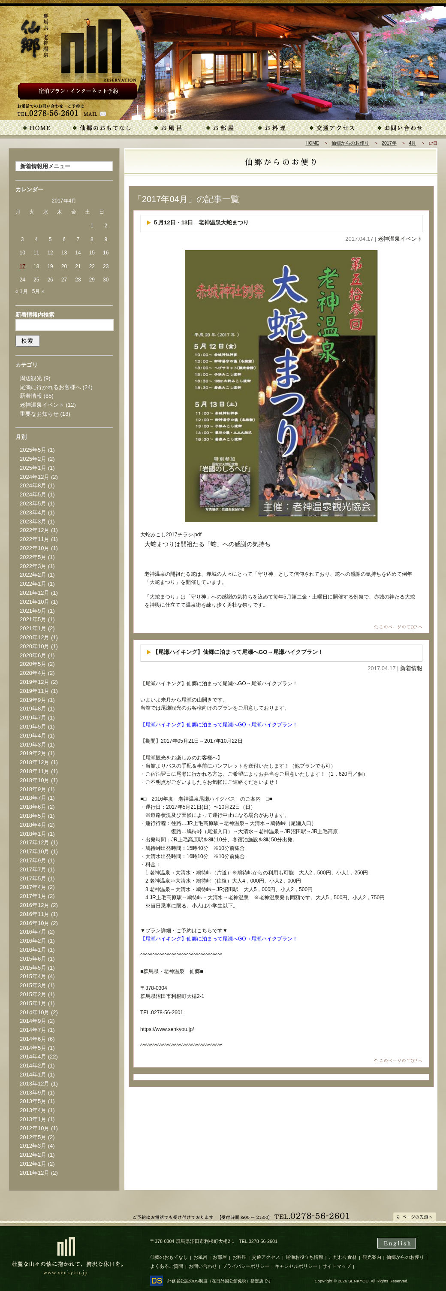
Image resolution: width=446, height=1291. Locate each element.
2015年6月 (33, 958)
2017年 (389, 142)
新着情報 (411, 668)
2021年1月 (33, 628)
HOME (312, 142)
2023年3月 (33, 521)
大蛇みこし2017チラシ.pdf (171, 535)
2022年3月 (33, 566)
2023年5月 (33, 503)
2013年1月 (33, 1119)
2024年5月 (33, 494)
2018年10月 (34, 780)
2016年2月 (33, 940)
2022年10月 (34, 548)
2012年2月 (33, 1155)
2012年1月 (33, 1164)
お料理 (239, 1257)
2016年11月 (34, 914)
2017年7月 (33, 869)
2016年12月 (34, 905)
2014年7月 (33, 1030)
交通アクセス (266, 1257)
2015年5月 (33, 967)
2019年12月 (34, 682)
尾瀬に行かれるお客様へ (50, 387)
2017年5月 (33, 878)
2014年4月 (33, 1056)
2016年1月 (33, 949)
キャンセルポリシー (296, 1266)
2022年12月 (34, 530)
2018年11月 (34, 771)
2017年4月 (33, 887)
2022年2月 (33, 574)
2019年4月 (33, 735)
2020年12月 (34, 637)
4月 (412, 142)
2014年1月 (33, 1074)
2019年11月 (34, 691)
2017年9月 (33, 860)
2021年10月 (34, 602)
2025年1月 (33, 468)
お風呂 (200, 1257)
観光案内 (371, 1257)
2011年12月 (34, 1173)
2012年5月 (33, 1137)
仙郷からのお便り (350, 142)
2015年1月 (33, 1003)
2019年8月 (33, 708)
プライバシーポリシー (245, 1266)
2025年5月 (33, 450)
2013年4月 (33, 1110)
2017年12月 (34, 842)
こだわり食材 (342, 1257)
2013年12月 (34, 1083)
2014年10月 (34, 1012)
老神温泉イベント (400, 239)
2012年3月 (33, 1146)
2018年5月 (33, 816)
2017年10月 (34, 851)
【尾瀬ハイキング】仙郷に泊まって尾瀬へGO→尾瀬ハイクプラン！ (238, 652)
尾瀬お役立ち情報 (304, 1257)
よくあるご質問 (166, 1266)
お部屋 (220, 1257)
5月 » (38, 291)
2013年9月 (33, 1092)
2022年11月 (34, 539)
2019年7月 (33, 717)
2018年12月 (34, 762)
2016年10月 (34, 923)
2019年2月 (33, 753)
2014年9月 (33, 1021)
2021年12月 (34, 593)
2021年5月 (33, 619)
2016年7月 (33, 931)
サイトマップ (336, 1266)
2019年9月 (33, 700)
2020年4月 (33, 673)
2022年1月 (33, 583)
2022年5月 (33, 557)
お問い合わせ (203, 1266)
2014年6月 (33, 1039)
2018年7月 (33, 798)
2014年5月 (33, 1048)
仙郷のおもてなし (169, 1257)
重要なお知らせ (39, 414)
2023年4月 (33, 512)
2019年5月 (33, 726)
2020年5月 (33, 664)
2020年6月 (33, 655)
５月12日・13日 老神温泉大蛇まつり (201, 222)
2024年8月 (33, 485)
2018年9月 (33, 789)
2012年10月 (34, 1128)
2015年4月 (33, 976)
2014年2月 (33, 1065)
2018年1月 (33, 834)
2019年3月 (33, 744)
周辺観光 (31, 378)
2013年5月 (33, 1101)
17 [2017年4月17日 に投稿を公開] (22, 266)
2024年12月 (34, 477)
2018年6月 (33, 807)
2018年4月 (33, 825)
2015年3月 (33, 985)
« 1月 (21, 291)
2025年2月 (33, 459)
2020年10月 (34, 646)
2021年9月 (33, 611)
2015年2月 (33, 994)
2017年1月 (33, 896)
